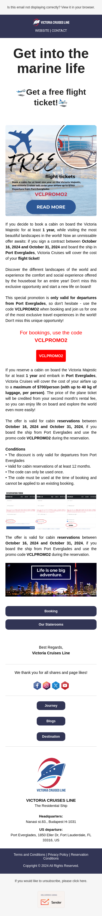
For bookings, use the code (51, 332)
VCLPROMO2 (51, 340)
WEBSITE (42, 30)
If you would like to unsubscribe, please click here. (51, 881)
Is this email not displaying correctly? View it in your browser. (51, 7)
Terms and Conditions (29, 855)
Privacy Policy (58, 855)
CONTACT (59, 30)
